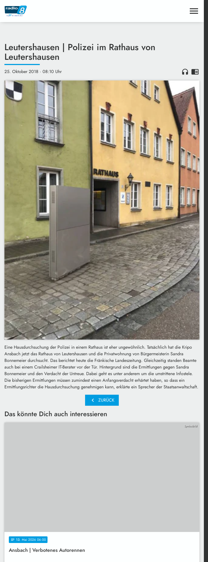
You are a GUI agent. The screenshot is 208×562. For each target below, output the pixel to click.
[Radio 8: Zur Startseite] (53, 11)
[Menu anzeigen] (193, 11)
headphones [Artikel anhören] (185, 72)
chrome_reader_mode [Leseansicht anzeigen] (195, 72)
